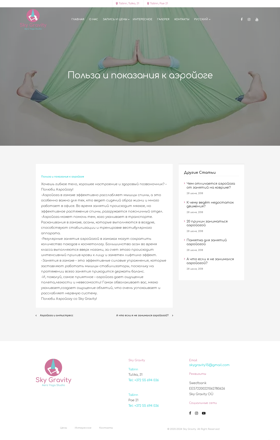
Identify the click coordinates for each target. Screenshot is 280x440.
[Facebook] (242, 19)
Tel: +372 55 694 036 (143, 380)
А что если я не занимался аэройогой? (142, 315)
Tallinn (133, 369)
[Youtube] (256, 19)
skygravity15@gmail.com (209, 365)
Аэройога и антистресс (56, 315)
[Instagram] (249, 19)
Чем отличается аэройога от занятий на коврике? (211, 185)
